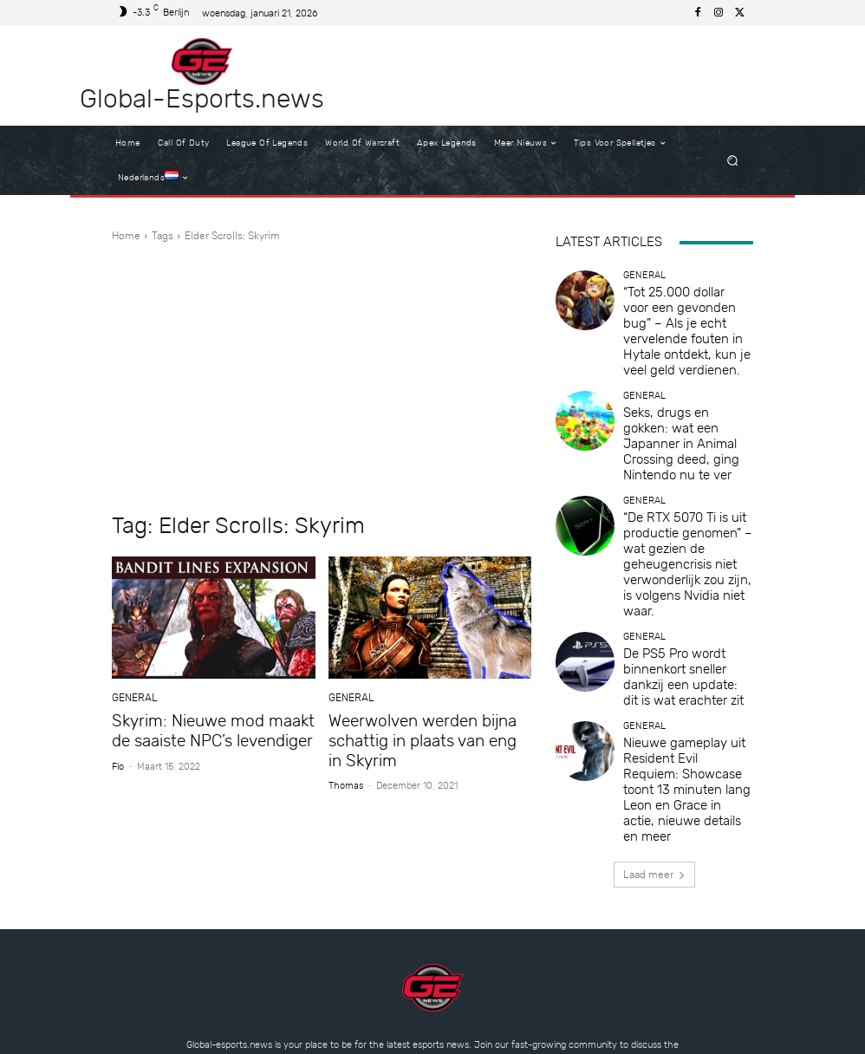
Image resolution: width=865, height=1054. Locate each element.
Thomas (345, 779)
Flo (118, 762)
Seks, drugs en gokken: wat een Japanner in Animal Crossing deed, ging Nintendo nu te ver (684, 391)
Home (126, 236)
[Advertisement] (321, 378)
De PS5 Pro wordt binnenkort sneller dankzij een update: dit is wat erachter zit (685, 547)
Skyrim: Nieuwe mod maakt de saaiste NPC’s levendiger (211, 729)
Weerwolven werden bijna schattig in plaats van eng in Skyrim (420, 738)
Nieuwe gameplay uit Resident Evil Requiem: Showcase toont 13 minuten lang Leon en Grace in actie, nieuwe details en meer (687, 625)
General (133, 698)
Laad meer (654, 685)
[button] (733, 161)
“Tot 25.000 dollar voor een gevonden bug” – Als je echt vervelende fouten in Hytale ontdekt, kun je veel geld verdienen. (682, 313)
